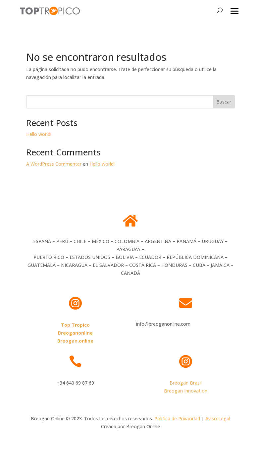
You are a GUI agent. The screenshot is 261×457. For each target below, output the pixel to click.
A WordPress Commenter (53, 164)
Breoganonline (75, 333)
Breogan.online (75, 341)
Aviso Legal (217, 418)
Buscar (223, 102)
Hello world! (38, 134)
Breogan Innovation (185, 391)
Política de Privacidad (177, 418)
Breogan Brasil (186, 383)
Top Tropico (75, 325)
